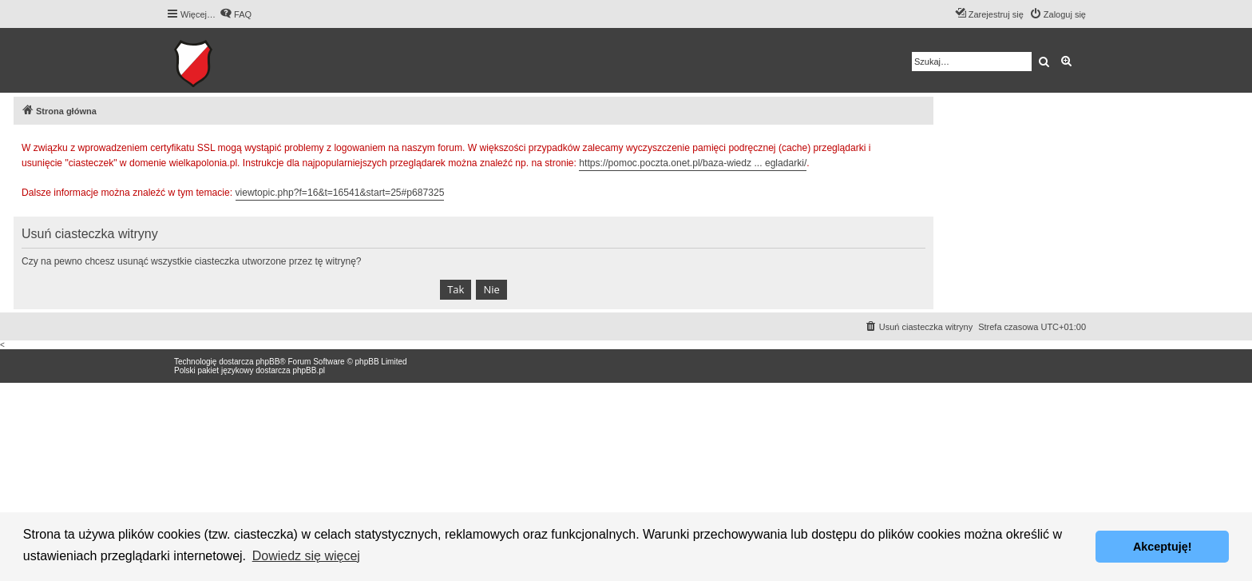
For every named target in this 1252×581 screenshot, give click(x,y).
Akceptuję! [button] (1162, 546)
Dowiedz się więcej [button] (306, 556)
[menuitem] (236, 14)
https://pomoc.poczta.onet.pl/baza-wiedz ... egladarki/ (692, 163)
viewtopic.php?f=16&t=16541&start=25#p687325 (340, 192)
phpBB (267, 361)
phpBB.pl (308, 370)
